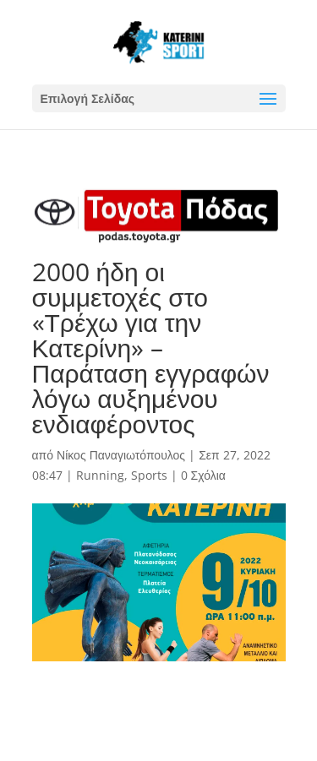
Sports (149, 475)
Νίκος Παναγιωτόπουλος (121, 455)
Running (100, 475)
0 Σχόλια (203, 475)
